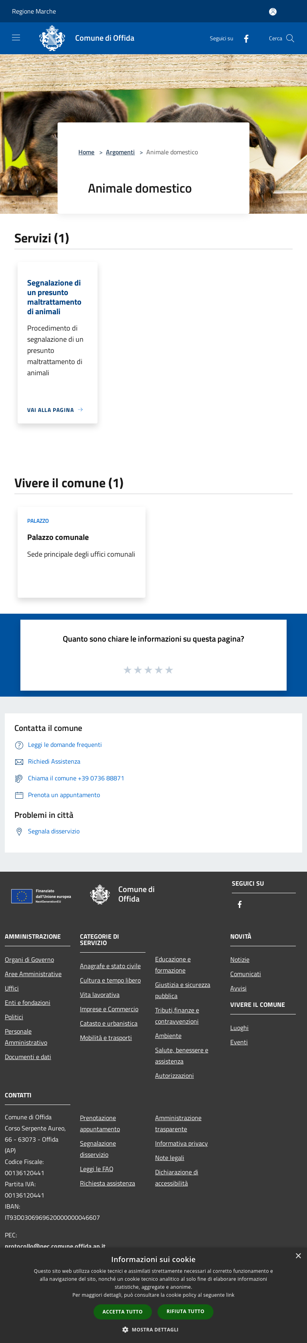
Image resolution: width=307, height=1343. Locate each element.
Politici (14, 1017)
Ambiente (168, 1035)
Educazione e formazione (173, 964)
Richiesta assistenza (107, 1183)
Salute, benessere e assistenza (181, 1055)
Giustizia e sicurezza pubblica (182, 990)
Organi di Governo (29, 959)
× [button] (298, 1256)
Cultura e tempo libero (110, 980)
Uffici (12, 988)
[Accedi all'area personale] (273, 12)
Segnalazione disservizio (98, 1148)
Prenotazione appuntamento (100, 1123)
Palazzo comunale (58, 537)
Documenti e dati (28, 1056)
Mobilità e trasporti (106, 1037)
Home (86, 152)
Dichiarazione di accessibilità (176, 1177)
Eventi (239, 1042)
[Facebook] (243, 38)
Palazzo (38, 520)
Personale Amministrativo (26, 1036)
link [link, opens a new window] (230, 1295)
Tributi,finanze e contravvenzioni (177, 1015)
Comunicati (245, 974)
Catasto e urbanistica (109, 1023)
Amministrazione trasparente (178, 1123)
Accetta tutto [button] (123, 1311)
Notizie (239, 959)
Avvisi (238, 988)
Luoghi (239, 1027)
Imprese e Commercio (109, 1009)
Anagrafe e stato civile (110, 966)
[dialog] (153, 1295)
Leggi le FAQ (97, 1169)
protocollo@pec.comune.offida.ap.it (55, 1246)
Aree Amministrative (33, 974)
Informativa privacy (181, 1143)
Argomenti (120, 152)
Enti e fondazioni (27, 1002)
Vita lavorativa (100, 994)
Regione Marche (34, 11)
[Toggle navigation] (16, 37)
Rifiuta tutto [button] (186, 1311)
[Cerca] (290, 38)
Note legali (169, 1157)
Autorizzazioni (174, 1075)
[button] (153, 1329)
